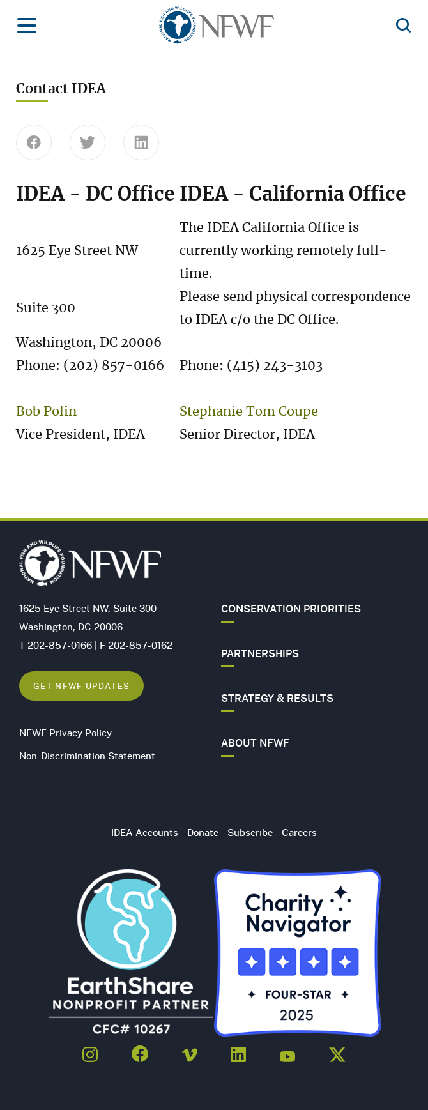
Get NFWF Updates (81, 686)
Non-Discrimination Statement (87, 756)
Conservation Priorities (291, 608)
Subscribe (250, 832)
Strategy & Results (277, 698)
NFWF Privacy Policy (65, 733)
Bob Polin (46, 412)
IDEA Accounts (144, 832)
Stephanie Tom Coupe (249, 412)
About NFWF (255, 742)
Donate (202, 832)
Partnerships (260, 653)
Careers (299, 832)
